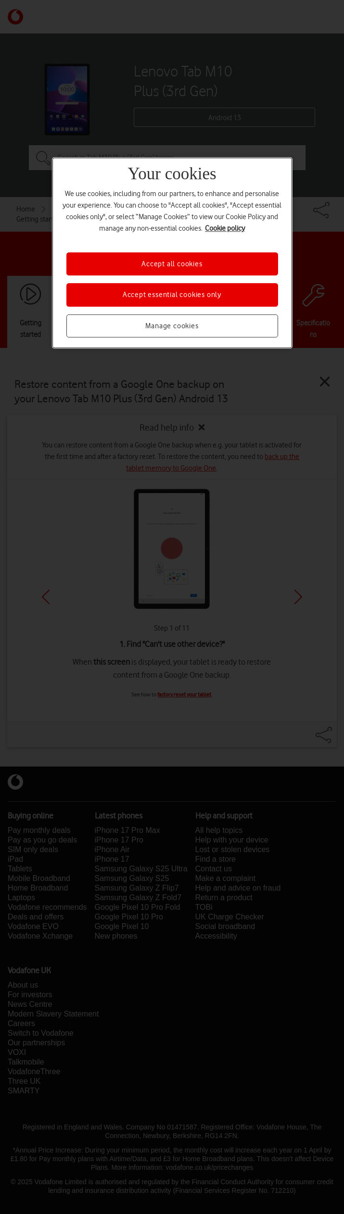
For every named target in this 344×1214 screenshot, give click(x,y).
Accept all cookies (171, 264)
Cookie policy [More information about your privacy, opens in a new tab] (225, 228)
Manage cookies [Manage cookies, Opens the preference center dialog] (171, 326)
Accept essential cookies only (172, 295)
